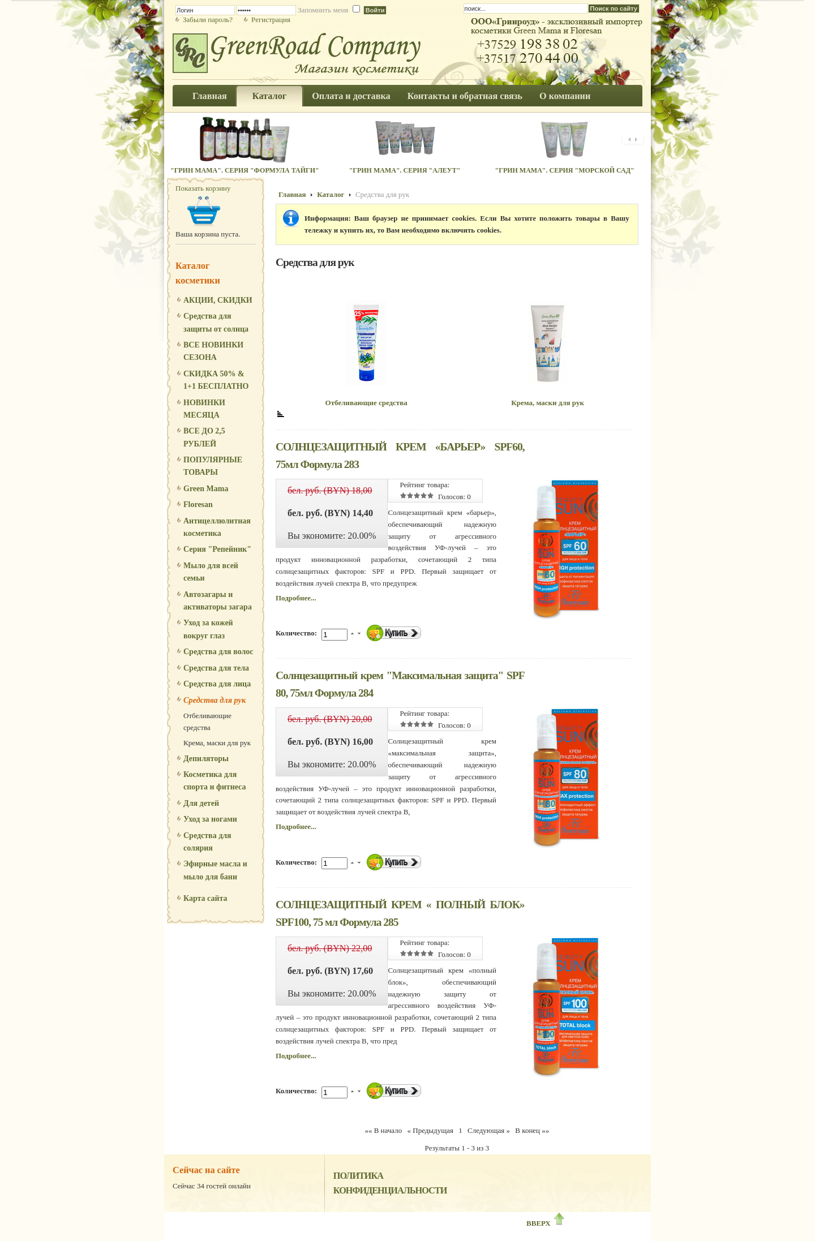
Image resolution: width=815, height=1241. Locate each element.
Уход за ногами (210, 819)
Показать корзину (203, 188)
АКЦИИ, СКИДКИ (217, 300)
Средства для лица (217, 684)
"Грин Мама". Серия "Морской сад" (564, 170)
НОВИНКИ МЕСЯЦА (204, 408)
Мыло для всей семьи (210, 571)
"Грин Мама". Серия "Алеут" (405, 170)
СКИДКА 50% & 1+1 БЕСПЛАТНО (216, 380)
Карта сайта (205, 898)
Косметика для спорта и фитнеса (214, 780)
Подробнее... (296, 598)
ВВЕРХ (546, 1223)
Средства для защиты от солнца (215, 322)
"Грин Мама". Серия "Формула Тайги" (244, 170)
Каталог (330, 194)
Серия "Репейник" (217, 549)
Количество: (297, 633)
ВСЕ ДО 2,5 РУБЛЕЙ (204, 437)
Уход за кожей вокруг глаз (208, 629)
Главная (292, 194)
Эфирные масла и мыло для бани (215, 870)
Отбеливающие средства (207, 721)
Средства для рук (214, 700)
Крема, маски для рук (217, 742)
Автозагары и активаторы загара (217, 600)
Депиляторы (206, 758)
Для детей (201, 803)
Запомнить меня (323, 10)
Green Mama (205, 488)
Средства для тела (216, 668)
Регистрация (270, 19)
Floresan (198, 504)
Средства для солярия (207, 841)
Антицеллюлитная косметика (217, 527)
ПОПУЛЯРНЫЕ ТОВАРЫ (212, 466)
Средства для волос (218, 651)
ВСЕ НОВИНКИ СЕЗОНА (213, 351)
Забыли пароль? (208, 19)
